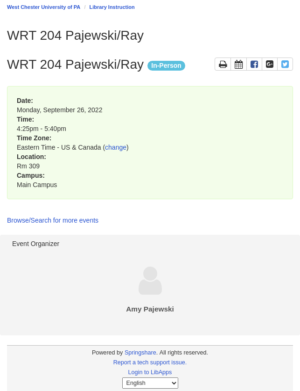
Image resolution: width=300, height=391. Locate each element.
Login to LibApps (150, 372)
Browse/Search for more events (52, 220)
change (115, 147)
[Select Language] (150, 383)
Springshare (140, 352)
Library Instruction (112, 7)
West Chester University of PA (43, 7)
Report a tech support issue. (150, 362)
